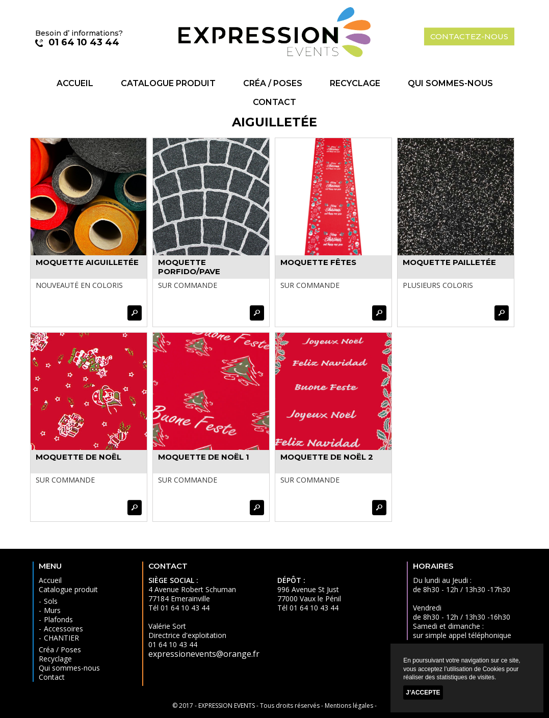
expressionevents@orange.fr (203, 653)
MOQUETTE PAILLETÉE (449, 262)
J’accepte (423, 692)
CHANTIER (61, 638)
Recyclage (355, 83)
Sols (51, 601)
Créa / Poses (272, 83)
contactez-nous (469, 36)
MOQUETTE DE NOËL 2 (326, 457)
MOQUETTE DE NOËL (78, 457)
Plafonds (58, 619)
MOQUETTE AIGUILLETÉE (87, 262)
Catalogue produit (168, 83)
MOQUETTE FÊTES (318, 262)
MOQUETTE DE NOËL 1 (203, 457)
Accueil (75, 83)
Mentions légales (349, 705)
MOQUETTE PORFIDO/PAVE (189, 266)
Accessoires (63, 628)
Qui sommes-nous (450, 83)
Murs (52, 610)
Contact (274, 102)
